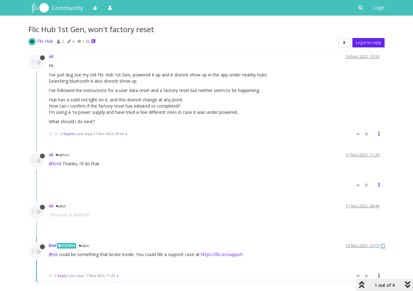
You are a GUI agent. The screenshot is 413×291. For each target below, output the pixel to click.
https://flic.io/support (222, 254)
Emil (52, 245)
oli (51, 56)
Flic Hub (45, 41)
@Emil (62, 155)
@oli (61, 206)
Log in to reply (368, 42)
